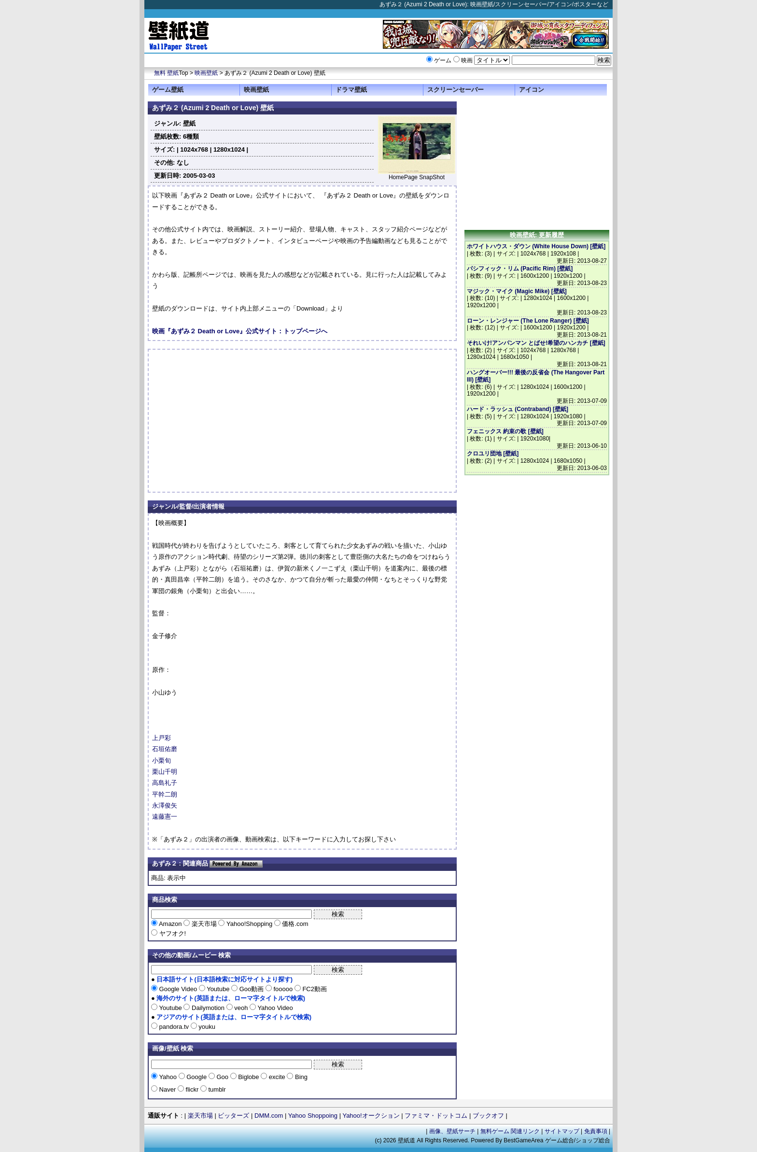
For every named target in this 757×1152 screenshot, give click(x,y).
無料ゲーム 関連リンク (510, 1131)
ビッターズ (233, 1115)
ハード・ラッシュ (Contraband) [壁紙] (517, 409)
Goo (222, 1077)
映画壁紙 (206, 73)
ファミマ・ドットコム (436, 1115)
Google (197, 1077)
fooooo (283, 989)
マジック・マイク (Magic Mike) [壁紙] (517, 291)
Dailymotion (208, 1007)
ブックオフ (488, 1115)
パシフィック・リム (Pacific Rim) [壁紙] (520, 268)
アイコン (531, 89)
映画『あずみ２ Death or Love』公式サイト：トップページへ (239, 331)
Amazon (170, 923)
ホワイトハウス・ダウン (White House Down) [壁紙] (536, 246)
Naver (167, 1089)
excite (277, 1077)
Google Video (178, 989)
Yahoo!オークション (370, 1115)
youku (206, 1026)
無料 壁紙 (166, 73)
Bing (300, 1077)
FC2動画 (314, 989)
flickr (192, 1089)
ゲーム (442, 60)
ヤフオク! (171, 933)
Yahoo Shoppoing (312, 1115)
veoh (241, 1007)
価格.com (294, 923)
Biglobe (249, 1077)
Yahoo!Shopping (249, 923)
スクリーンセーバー (455, 89)
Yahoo (168, 1077)
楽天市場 (204, 923)
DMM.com (268, 1115)
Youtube (218, 989)
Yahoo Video (274, 1007)
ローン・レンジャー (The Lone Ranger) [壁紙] (528, 320)
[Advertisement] (233, 420)
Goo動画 (252, 989)
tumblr (216, 1089)
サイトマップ (562, 1131)
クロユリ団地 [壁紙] (493, 453)
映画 (467, 60)
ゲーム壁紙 (167, 89)
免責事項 (595, 1131)
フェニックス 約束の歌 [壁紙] (505, 431)
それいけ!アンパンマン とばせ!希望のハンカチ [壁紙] (536, 343)
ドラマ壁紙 (351, 89)
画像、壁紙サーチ (452, 1131)
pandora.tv (174, 1026)
